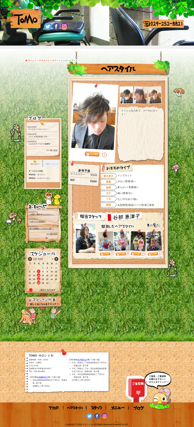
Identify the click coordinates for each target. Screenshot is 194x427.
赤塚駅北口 (42, 377)
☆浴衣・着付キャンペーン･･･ (41, 214)
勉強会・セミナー (37, 174)
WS (126, 424)
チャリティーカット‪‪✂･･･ (38, 129)
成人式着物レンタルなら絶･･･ (41, 229)
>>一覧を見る (52, 234)
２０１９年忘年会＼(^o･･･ (39, 136)
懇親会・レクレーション (40, 178)
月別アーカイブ (51, 164)
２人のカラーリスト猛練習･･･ (40, 144)
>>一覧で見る (52, 150)
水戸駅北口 (82, 360)
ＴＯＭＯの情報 (36, 171)
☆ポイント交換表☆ (37, 221)
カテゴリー (34, 164)
